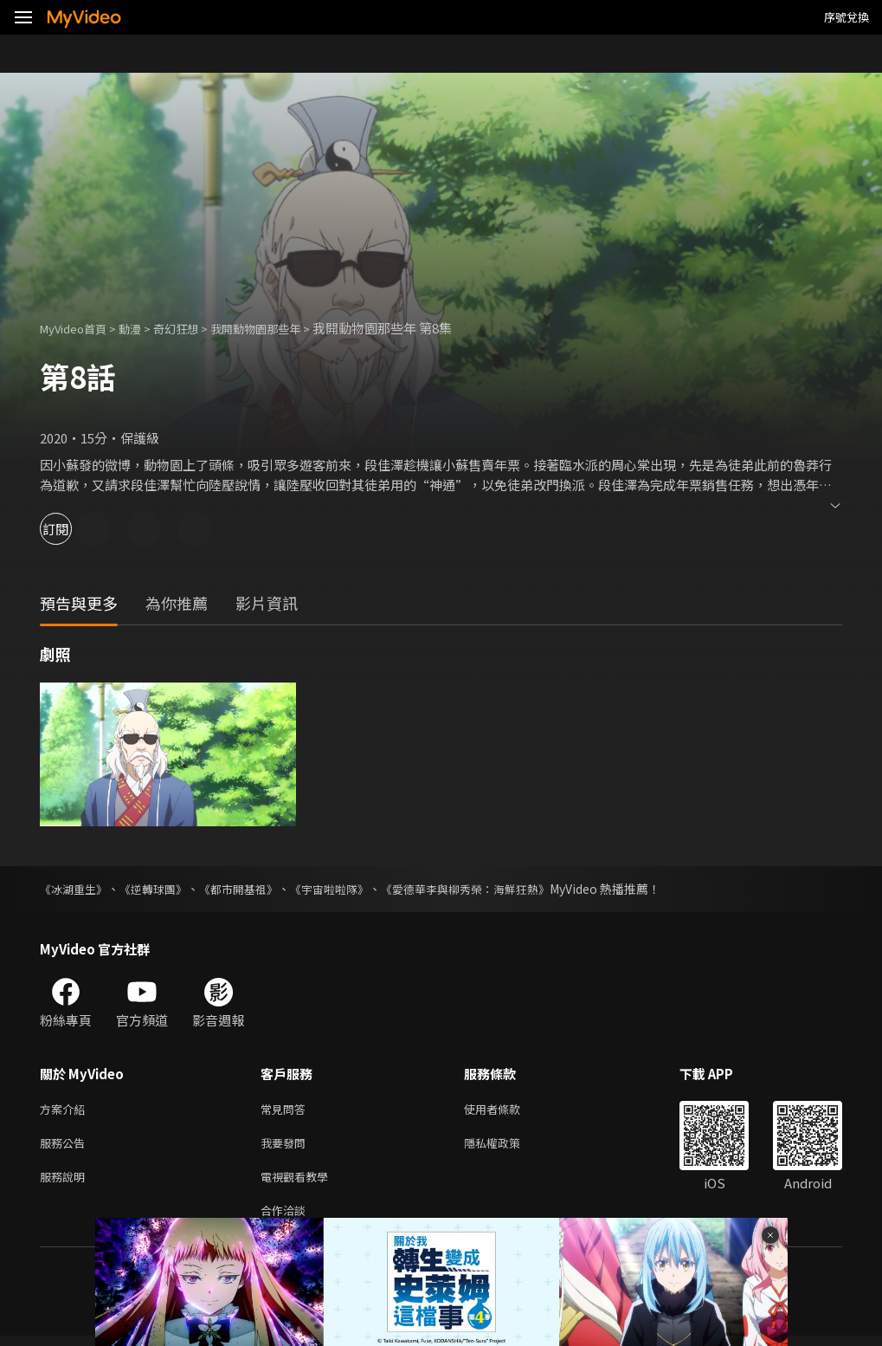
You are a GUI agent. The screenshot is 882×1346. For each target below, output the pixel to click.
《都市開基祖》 (251, 888)
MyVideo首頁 (79, 328)
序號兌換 (846, 17)
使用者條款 (506, 1110)
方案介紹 (66, 1110)
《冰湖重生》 (76, 888)
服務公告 (66, 1146)
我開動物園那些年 (285, 328)
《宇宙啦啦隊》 (348, 888)
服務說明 (66, 1183)
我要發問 (286, 1146)
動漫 (144, 328)
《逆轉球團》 (161, 888)
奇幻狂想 (195, 328)
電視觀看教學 (299, 1183)
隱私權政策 (506, 1146)
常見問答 (286, 1110)
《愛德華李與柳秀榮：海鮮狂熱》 (494, 888)
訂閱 (74, 529)
